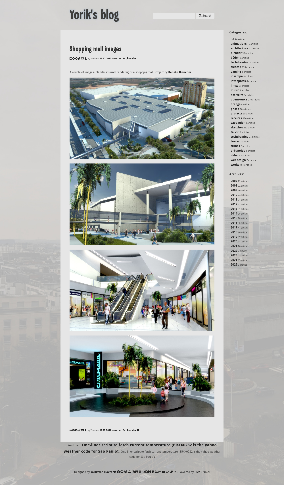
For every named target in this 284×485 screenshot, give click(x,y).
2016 (234, 223)
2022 (234, 251)
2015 (234, 218)
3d (232, 39)
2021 (234, 246)
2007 (234, 181)
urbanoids (238, 151)
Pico (198, 472)
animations (239, 44)
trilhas (235, 146)
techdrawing (239, 62)
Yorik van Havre (101, 472)
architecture (239, 48)
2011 (234, 199)
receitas (236, 118)
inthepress (238, 81)
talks (234, 132)
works (235, 165)
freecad (236, 67)
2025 (234, 264)
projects (236, 113)
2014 (234, 213)
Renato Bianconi (179, 72)
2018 (234, 232)
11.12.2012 (105, 58)
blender (236, 53)
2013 (234, 209)
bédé (234, 58)
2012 (234, 204)
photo (235, 109)
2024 (234, 260)
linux (234, 86)
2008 (234, 185)
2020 (234, 241)
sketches (237, 127)
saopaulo (237, 123)
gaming (236, 72)
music (235, 90)
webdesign (238, 160)
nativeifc (237, 95)
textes (235, 141)
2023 (234, 255)
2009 (234, 190)
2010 (234, 195)
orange (236, 104)
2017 (234, 227)
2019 (234, 237)
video (235, 155)
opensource (239, 99)
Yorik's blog (94, 15)
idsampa (237, 76)
